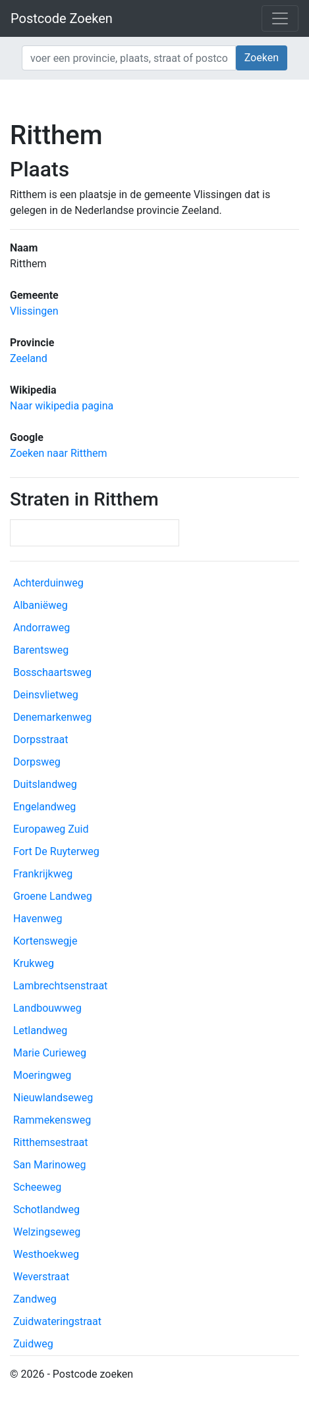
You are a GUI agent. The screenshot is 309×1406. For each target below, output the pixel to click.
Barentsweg (41, 650)
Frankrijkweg (42, 874)
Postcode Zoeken (62, 18)
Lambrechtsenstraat (60, 985)
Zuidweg (33, 1344)
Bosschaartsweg (52, 672)
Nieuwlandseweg (53, 1097)
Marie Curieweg (49, 1053)
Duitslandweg (45, 784)
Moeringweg (42, 1075)
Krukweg (33, 963)
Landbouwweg (47, 1008)
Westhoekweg (46, 1254)
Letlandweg (40, 1030)
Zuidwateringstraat (57, 1321)
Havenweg (37, 918)
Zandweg (35, 1299)
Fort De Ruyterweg (56, 851)
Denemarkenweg (52, 717)
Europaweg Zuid (51, 829)
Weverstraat (41, 1276)
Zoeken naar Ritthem (58, 453)
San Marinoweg (49, 1165)
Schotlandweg (46, 1209)
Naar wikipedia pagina (61, 406)
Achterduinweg (48, 583)
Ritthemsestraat (50, 1142)
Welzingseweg (46, 1232)
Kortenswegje (45, 941)
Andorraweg (41, 627)
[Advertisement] (154, 98)
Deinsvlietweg (45, 695)
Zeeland (28, 358)
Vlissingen (34, 311)
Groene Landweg (52, 896)
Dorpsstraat (41, 739)
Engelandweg (44, 806)
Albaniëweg (40, 605)
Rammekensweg (52, 1120)
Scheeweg (37, 1187)
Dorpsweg (37, 762)
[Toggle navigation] (280, 18)
